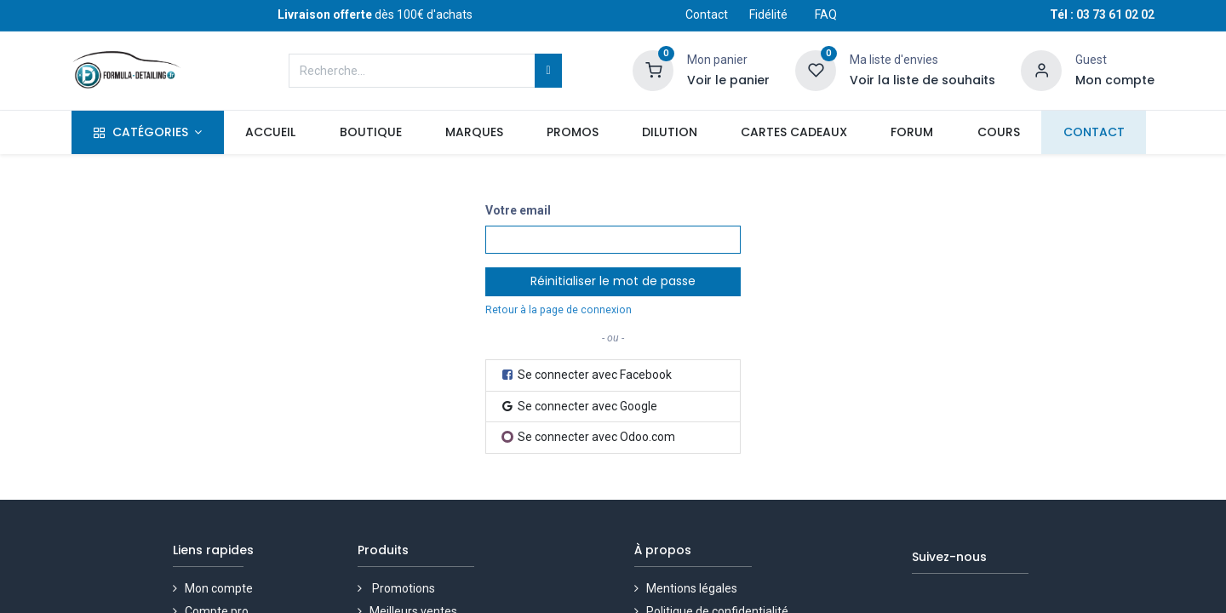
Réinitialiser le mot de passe (613, 280)
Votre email (518, 210)
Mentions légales (693, 588)
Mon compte (220, 588)
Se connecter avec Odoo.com (588, 437)
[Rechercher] (548, 71)
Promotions (405, 588)
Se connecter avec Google (578, 406)
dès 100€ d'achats (375, 14)
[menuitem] (271, 133)
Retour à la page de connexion (558, 310)
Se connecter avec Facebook (586, 374)
